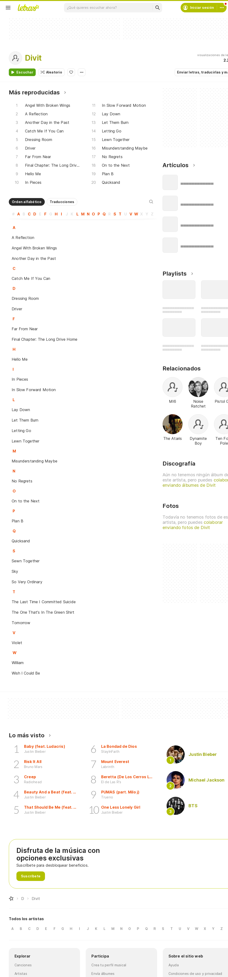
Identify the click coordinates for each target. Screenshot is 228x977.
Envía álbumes (102, 974)
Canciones (23, 965)
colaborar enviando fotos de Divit (193, 525)
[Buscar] (157, 7)
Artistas (21, 974)
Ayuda (174, 965)
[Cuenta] (222, 7)
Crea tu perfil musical (108, 965)
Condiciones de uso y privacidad (195, 974)
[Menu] (8, 7)
